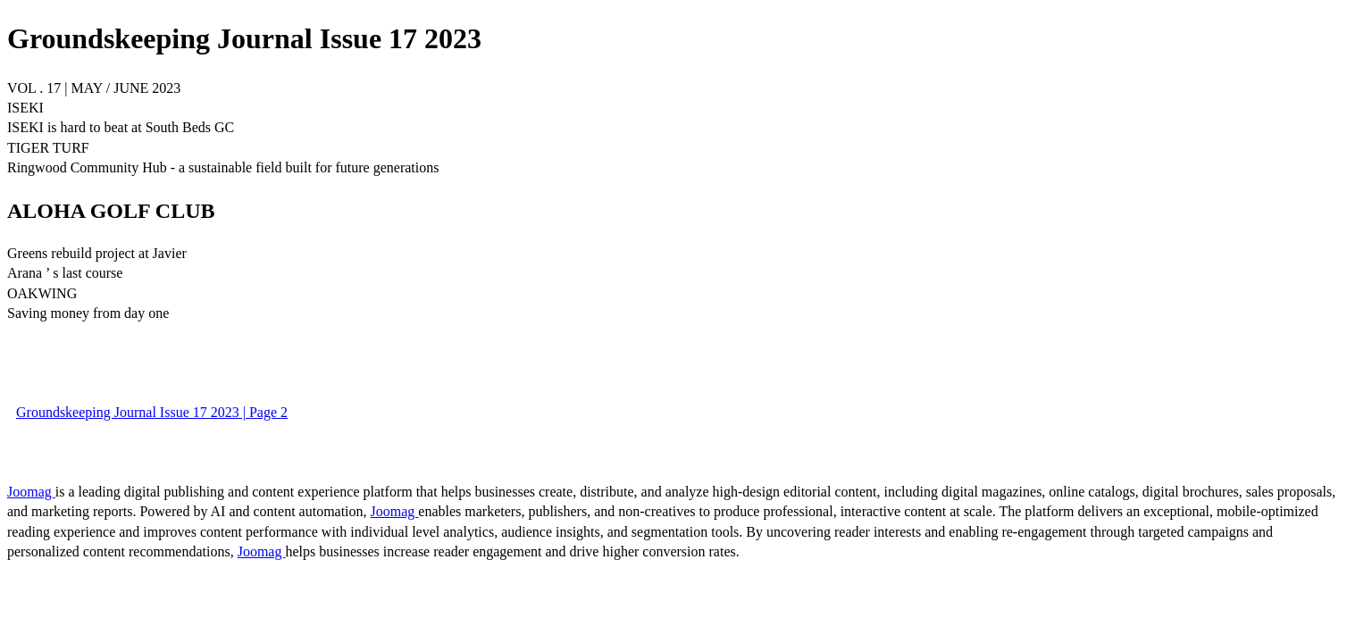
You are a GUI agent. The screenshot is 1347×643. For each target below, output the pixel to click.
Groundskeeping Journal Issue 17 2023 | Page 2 (152, 412)
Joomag (31, 491)
